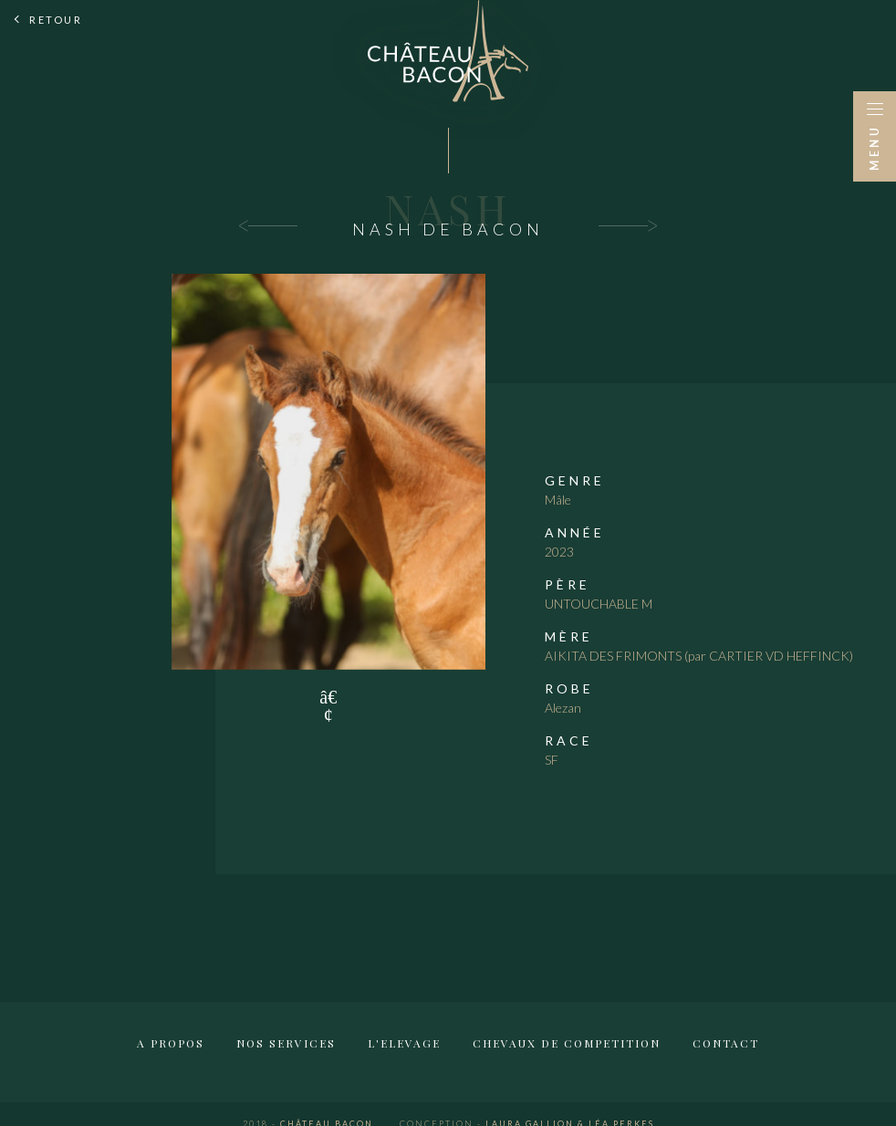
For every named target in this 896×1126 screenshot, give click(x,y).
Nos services (286, 1043)
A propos (170, 1043)
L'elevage (404, 1043)
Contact (726, 1043)
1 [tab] (328, 697)
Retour (55, 20)
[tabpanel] (328, 472)
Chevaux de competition (567, 1043)
